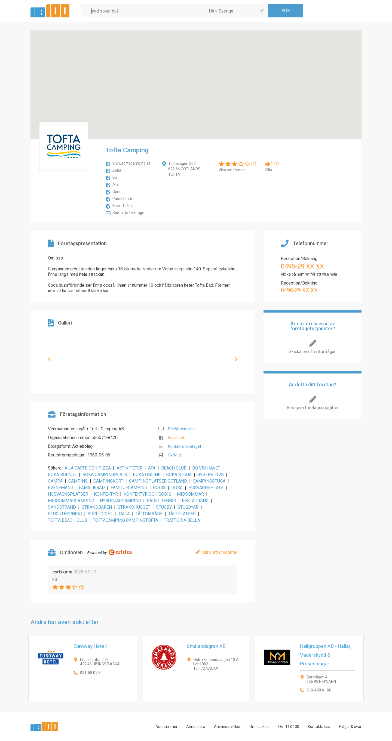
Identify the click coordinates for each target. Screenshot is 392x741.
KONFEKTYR (106, 494)
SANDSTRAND (62, 507)
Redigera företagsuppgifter (313, 407)
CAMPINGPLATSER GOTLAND (158, 481)
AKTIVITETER (129, 468)
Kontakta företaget (129, 213)
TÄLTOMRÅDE (149, 513)
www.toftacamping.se (131, 163)
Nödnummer (166, 726)
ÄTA (151, 468)
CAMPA (55, 481)
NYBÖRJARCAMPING (120, 500)
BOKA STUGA (179, 474)
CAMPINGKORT (108, 481)
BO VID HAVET (206, 468)
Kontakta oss (319, 726)
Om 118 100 (288, 726)
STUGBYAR (187, 507)
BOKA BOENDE (62, 474)
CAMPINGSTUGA (209, 481)
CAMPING (78, 481)
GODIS (159, 487)
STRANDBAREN (97, 507)
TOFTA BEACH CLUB (67, 520)
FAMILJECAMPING (129, 487)
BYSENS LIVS (210, 474)
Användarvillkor (227, 726)
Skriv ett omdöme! (219, 552)
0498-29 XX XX (302, 266)
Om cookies (259, 726)
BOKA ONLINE (146, 474)
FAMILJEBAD (92, 487)
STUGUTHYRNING (65, 513)
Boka (116, 170)
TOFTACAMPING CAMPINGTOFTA (125, 520)
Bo (114, 177)
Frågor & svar (350, 726)
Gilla (268, 170)
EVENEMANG (60, 487)
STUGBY (164, 507)
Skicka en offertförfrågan (312, 351)
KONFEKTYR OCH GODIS (147, 494)
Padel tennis (123, 198)
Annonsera (195, 726)
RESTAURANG (195, 500)
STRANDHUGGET (134, 507)
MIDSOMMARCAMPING (71, 500)
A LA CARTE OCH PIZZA (88, 468)
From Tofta (122, 205)
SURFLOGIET (100, 513)
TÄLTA (124, 513)
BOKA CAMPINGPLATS (104, 474)
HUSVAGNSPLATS (205, 487)
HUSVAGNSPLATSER (68, 494)
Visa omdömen (232, 170)
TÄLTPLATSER (182, 513)
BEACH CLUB (173, 468)
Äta (115, 184)
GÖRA (177, 487)
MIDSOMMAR (190, 494)
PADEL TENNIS (161, 500)
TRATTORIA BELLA (182, 520)
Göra (116, 191)
